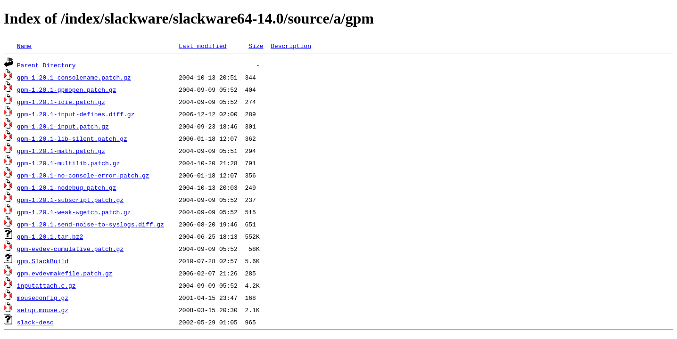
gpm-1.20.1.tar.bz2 (50, 236)
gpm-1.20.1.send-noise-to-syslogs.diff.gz (90, 224)
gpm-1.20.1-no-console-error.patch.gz (83, 175)
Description (291, 45)
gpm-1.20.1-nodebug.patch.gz (66, 187)
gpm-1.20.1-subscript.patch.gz (70, 199)
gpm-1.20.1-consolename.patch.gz (74, 77)
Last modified (202, 45)
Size (255, 45)
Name (24, 45)
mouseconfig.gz (42, 297)
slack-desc (35, 322)
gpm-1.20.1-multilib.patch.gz (68, 163)
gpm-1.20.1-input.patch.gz (63, 126)
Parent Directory (46, 65)
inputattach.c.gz (46, 285)
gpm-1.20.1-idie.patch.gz (61, 101)
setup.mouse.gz (42, 310)
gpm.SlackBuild (42, 261)
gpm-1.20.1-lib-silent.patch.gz (72, 138)
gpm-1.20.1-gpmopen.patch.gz (66, 89)
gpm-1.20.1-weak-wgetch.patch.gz (74, 212)
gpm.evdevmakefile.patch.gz (65, 273)
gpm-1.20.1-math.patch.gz (61, 150)
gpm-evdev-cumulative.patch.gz (70, 248)
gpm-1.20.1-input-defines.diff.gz (76, 114)
